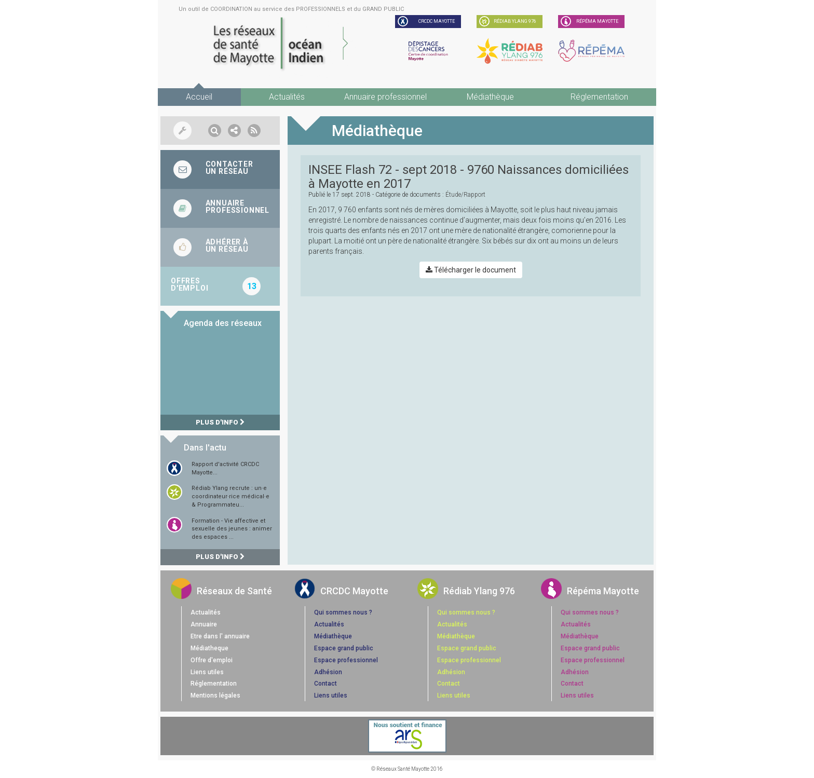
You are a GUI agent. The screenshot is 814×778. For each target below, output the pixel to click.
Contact (325, 683)
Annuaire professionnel (385, 97)
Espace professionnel (346, 660)
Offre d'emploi (212, 660)
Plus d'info (220, 422)
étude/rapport (465, 194)
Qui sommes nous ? (343, 612)
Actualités (287, 97)
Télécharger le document (471, 270)
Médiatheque (209, 648)
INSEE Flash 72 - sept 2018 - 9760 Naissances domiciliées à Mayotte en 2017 (468, 176)
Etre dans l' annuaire (220, 636)
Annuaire (204, 624)
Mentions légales (215, 695)
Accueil (199, 97)
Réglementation (599, 97)
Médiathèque (490, 97)
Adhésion (328, 672)
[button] (214, 130)
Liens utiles (207, 672)
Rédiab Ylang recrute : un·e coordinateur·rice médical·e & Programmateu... (230, 496)
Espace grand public (343, 648)
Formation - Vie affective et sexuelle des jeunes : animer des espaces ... (232, 528)
